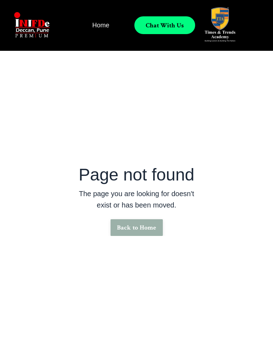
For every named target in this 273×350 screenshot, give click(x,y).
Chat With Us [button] (165, 25)
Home (100, 25)
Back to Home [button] (136, 228)
